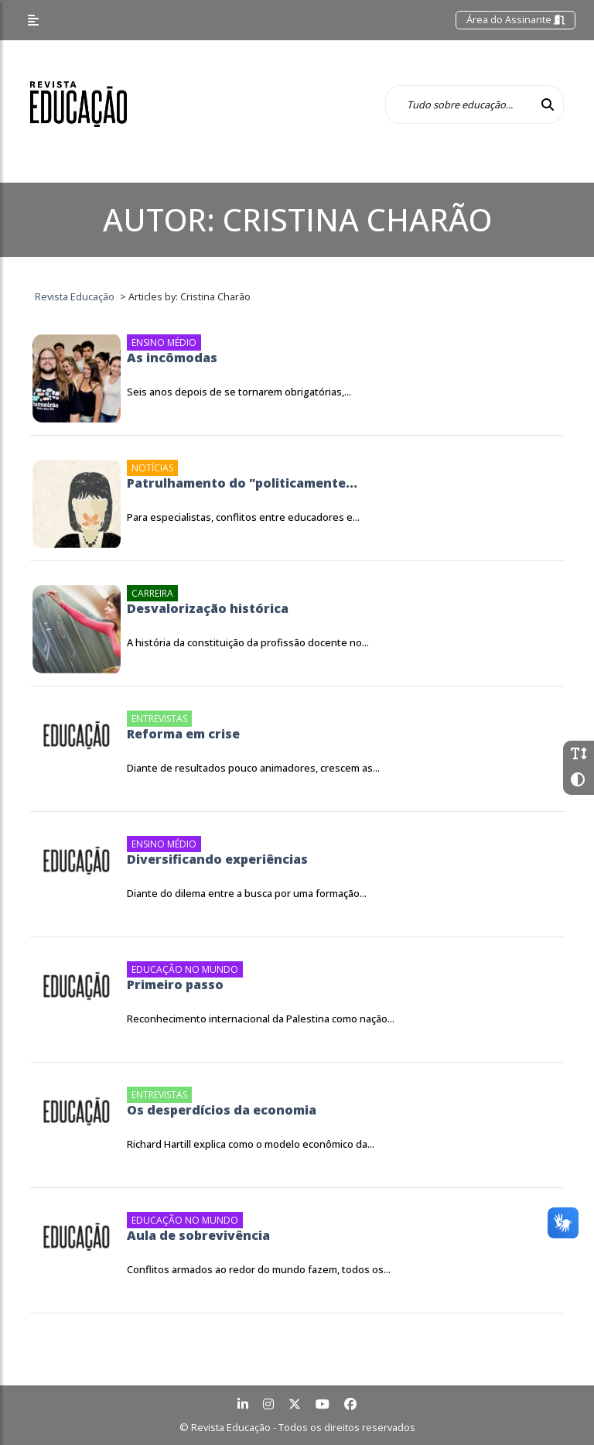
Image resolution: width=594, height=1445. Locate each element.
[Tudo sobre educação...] (458, 104)
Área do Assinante (515, 19)
